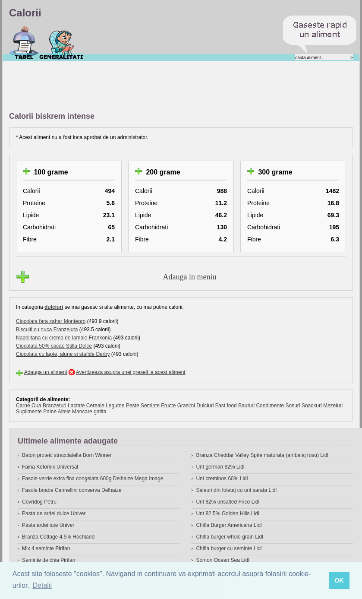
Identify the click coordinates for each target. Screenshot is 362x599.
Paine (50, 412)
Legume (115, 406)
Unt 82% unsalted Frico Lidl (227, 502)
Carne (23, 406)
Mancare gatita (89, 412)
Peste (132, 406)
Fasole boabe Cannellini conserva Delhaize (72, 490)
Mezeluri (333, 406)
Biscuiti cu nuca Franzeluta (47, 329)
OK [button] (339, 580)
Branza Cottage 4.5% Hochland (58, 537)
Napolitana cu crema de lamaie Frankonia (64, 338)
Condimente (270, 406)
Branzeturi (54, 406)
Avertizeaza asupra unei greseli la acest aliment (131, 372)
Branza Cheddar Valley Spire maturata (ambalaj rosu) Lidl (262, 455)
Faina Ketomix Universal (50, 467)
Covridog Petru (39, 502)
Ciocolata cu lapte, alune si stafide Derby (63, 354)
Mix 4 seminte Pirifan (46, 548)
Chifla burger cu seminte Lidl (228, 548)
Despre (61, 42)
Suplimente (29, 412)
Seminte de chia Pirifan (48, 560)
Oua (36, 406)
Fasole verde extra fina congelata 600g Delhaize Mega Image (93, 478)
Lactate (76, 406)
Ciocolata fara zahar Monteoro (50, 321)
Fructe (168, 406)
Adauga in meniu (190, 277)
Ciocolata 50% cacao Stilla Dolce (54, 346)
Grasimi (186, 406)
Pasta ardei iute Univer (48, 525)
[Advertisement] (166, 86)
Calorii (24, 42)
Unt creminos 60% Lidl (222, 478)
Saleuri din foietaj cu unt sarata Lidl (236, 490)
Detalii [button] (42, 585)
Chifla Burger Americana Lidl (228, 525)
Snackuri (312, 406)
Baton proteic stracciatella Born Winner (66, 455)
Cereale (95, 406)
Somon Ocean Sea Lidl (222, 560)
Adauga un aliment (45, 372)
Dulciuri (205, 406)
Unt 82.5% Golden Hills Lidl (227, 513)
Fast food (226, 406)
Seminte (150, 406)
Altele (64, 412)
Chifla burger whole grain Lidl (229, 537)
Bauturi (246, 406)
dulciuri (53, 307)
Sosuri (293, 406)
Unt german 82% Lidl (220, 467)
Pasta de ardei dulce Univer (53, 513)
